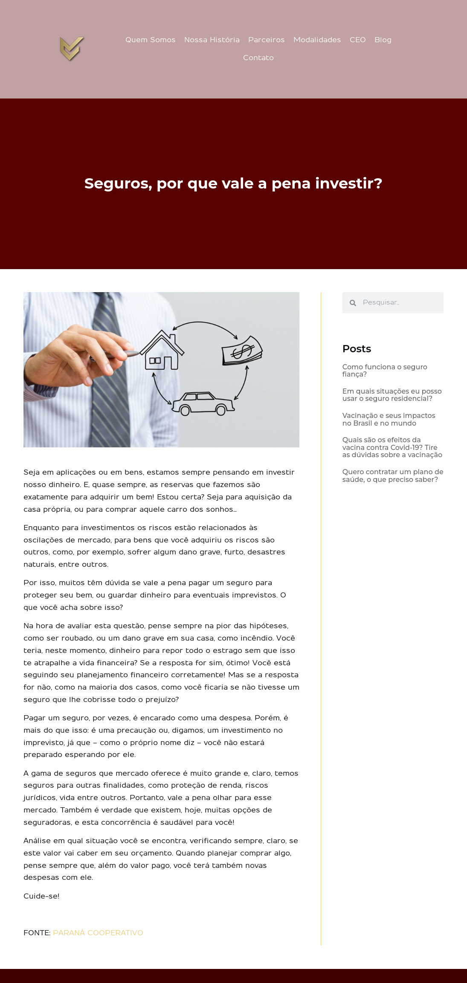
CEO (358, 40)
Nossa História (212, 40)
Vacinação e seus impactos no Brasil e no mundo (388, 419)
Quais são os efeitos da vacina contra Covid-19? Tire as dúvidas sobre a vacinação (392, 447)
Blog (383, 40)
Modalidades (317, 40)
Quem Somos (150, 40)
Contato (258, 58)
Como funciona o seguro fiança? (384, 371)
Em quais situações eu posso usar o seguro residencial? (392, 395)
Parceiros (266, 40)
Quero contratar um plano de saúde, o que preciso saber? (393, 476)
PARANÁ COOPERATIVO (98, 933)
